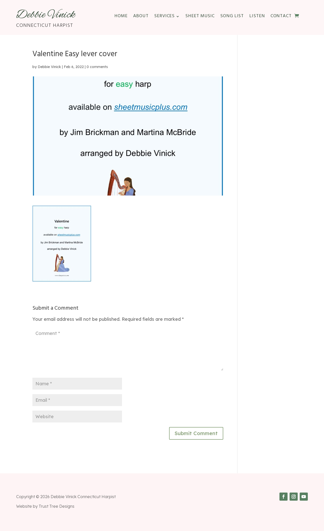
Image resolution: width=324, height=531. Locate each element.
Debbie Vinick (49, 67)
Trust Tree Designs (56, 506)
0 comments (97, 67)
